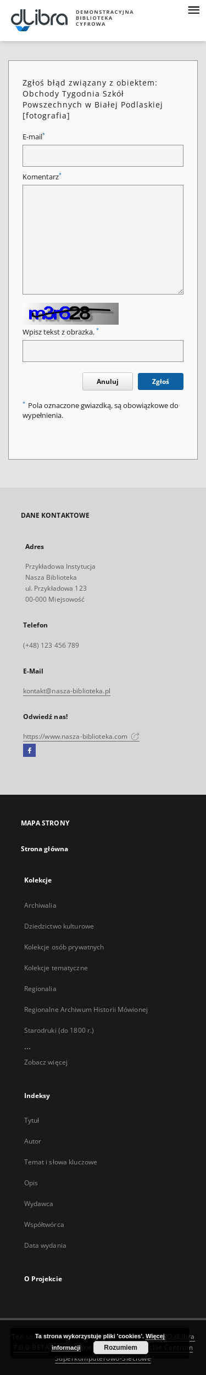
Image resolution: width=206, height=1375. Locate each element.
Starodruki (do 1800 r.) (59, 1030)
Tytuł (32, 1120)
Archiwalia (40, 905)
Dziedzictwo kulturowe (59, 926)
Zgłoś (160, 381)
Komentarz (42, 177)
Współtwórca (44, 1224)
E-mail (34, 137)
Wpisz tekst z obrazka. (61, 332)
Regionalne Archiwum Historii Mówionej (86, 1009)
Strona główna (45, 848)
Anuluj (108, 381)
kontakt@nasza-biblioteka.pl (66, 690)
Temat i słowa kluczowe (61, 1162)
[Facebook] (29, 751)
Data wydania (45, 1245)
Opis (31, 1182)
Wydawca (39, 1203)
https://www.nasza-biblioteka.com (81, 736)
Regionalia (40, 988)
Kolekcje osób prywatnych (64, 947)
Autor (33, 1141)
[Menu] (193, 9)
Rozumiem (120, 1347)
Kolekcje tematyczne (56, 967)
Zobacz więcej (46, 1062)
